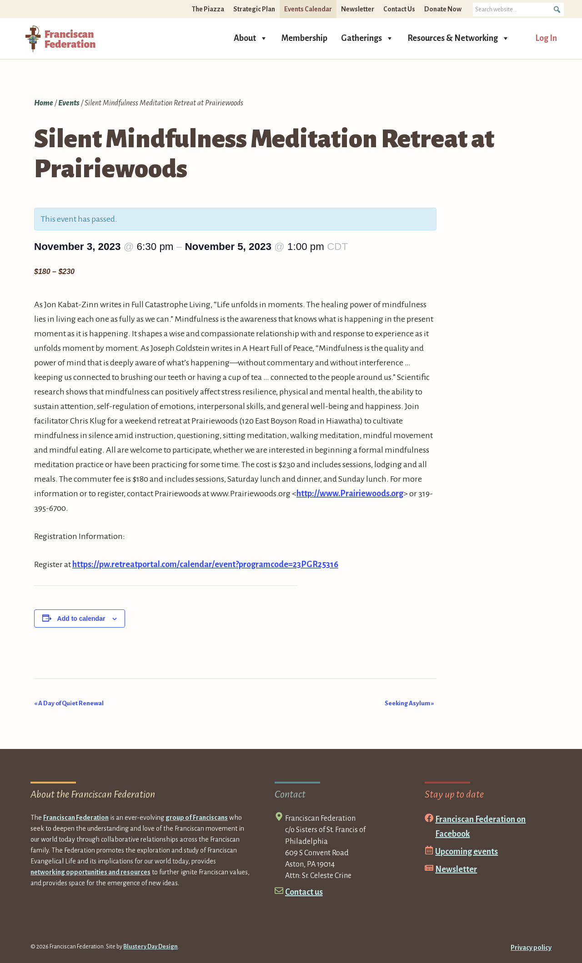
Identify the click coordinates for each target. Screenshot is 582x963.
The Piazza (208, 9)
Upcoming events (466, 851)
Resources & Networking (458, 37)
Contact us (304, 892)
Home (43, 103)
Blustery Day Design (150, 946)
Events (69, 103)
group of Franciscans (197, 817)
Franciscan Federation (76, 817)
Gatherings (367, 37)
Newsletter (357, 9)
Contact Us (399, 9)
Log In (546, 38)
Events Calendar (308, 9)
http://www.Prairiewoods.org (349, 493)
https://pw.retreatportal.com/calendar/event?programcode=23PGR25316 (205, 564)
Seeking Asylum (409, 703)
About (251, 37)
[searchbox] (518, 9)
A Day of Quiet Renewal (69, 703)
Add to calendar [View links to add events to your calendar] (81, 618)
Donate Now (443, 9)
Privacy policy (531, 947)
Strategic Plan (254, 9)
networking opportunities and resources (90, 872)
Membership (304, 38)
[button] (557, 9)
